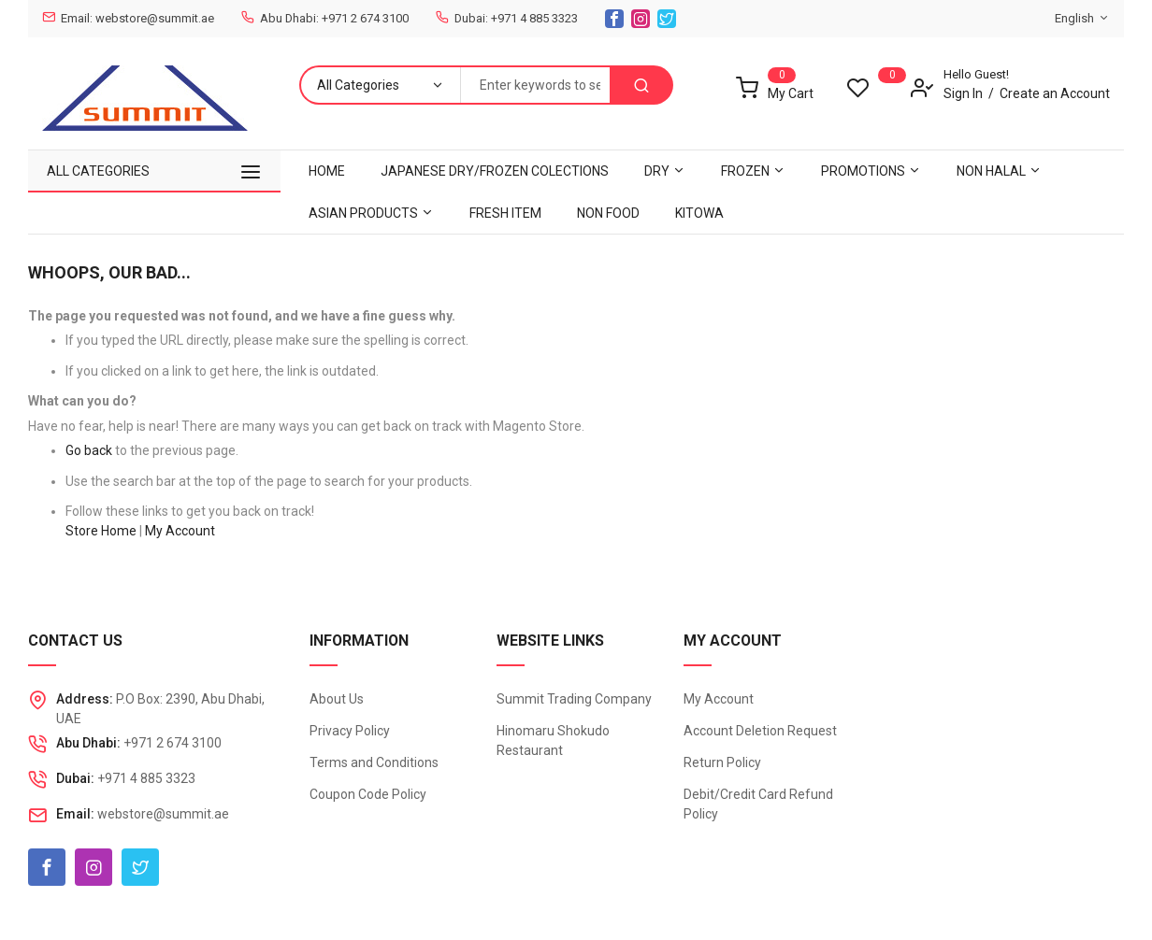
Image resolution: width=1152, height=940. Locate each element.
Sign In (963, 93)
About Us (337, 698)
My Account (180, 530)
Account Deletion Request (760, 730)
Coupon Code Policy (368, 794)
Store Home (101, 530)
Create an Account (1055, 93)
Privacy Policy (350, 730)
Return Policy (722, 762)
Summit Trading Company (574, 698)
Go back (88, 450)
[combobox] (535, 85)
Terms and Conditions (374, 762)
